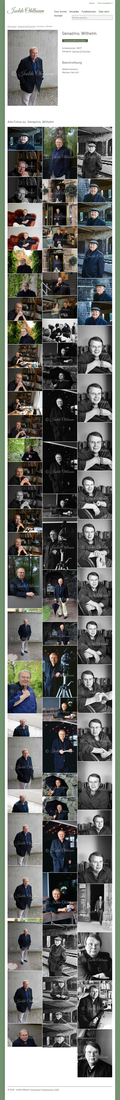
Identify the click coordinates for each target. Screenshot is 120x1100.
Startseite (12, 26)
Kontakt (58, 15)
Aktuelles (74, 11)
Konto (92, 3)
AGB (57, 1089)
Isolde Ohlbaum (26, 11)
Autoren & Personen (26, 26)
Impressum (36, 1089)
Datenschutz (48, 1089)
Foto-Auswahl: (105, 3)
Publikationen (89, 11)
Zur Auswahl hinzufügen (75, 40)
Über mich (104, 11)
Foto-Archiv (60, 11)
